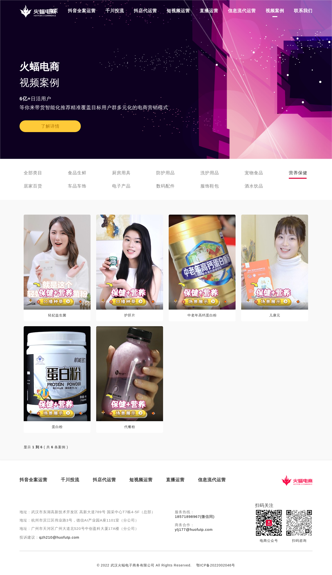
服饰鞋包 (209, 186)
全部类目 (33, 172)
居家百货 (33, 186)
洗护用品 (209, 172)
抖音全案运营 (82, 10)
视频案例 (275, 10)
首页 (53, 10)
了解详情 (50, 126)
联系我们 (303, 10)
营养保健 (298, 172)
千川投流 (114, 10)
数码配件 (165, 186)
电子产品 (121, 186)
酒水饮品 (254, 186)
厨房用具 (121, 172)
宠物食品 (254, 172)
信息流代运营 (242, 10)
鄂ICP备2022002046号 (215, 565)
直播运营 (209, 10)
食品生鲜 (77, 172)
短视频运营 (178, 10)
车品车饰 (77, 186)
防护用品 (165, 172)
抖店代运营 (145, 10)
